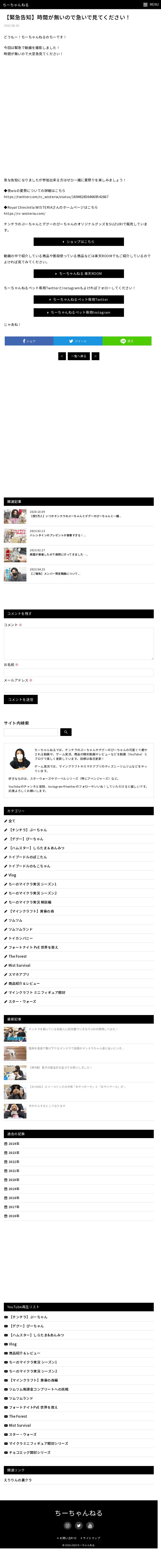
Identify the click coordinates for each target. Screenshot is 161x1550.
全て (10, 826)
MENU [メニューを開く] (154, 4)
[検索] (66, 737)
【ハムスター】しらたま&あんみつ (34, 1340)
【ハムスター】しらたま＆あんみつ (34, 853)
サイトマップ (91, 1543)
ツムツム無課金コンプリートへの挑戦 (36, 1394)
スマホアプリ (17, 979)
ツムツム (13, 925)
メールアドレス (18, 685)
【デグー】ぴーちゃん (24, 844)
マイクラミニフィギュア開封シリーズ (36, 1448)
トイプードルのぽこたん (25, 862)
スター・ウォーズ (20, 1006)
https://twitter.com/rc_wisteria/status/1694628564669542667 (56, 196)
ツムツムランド (18, 934)
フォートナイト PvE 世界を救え (31, 952)
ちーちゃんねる (16, 4)
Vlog (10, 880)
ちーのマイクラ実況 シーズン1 (30, 889)
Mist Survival (17, 970)
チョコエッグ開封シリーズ (27, 1457)
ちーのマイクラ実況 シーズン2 (30, 898)
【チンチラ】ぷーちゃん (25, 835)
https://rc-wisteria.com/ (24, 213)
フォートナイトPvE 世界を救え (31, 1412)
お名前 (11, 670)
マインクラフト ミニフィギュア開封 (34, 997)
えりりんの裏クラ (18, 1485)
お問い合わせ (68, 1543)
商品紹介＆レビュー (22, 988)
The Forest (15, 961)
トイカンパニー (18, 943)
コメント (13, 624)
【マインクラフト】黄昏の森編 (31, 1385)
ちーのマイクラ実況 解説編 (27, 907)
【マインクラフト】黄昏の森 (29, 916)
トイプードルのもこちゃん (27, 871)
